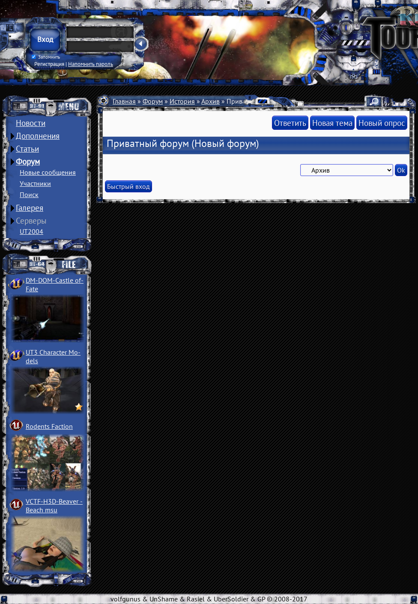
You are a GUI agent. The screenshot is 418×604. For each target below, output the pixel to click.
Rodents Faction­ (49, 426)
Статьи (27, 149)
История (182, 101)
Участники (35, 183)
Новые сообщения (48, 172)
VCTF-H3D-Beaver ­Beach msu (54, 505)
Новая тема (332, 122)
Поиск (29, 194)
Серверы (31, 220)
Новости (30, 123)
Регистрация (49, 64)
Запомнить (46, 57)
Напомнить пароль (90, 64)
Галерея (29, 208)
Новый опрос (381, 122)
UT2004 (31, 231)
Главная (124, 101)
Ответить (290, 122)
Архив (210, 101)
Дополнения (38, 136)
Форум (28, 161)
